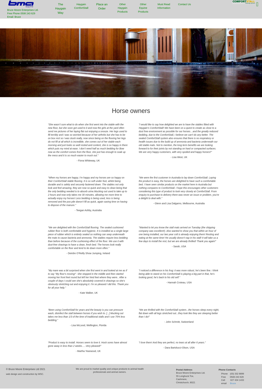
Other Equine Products (143, 8)
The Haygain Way (60, 8)
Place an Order (102, 6)
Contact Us (184, 7)
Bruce (233, 383)
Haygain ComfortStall (81, 6)
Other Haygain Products (122, 8)
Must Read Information (163, 6)
